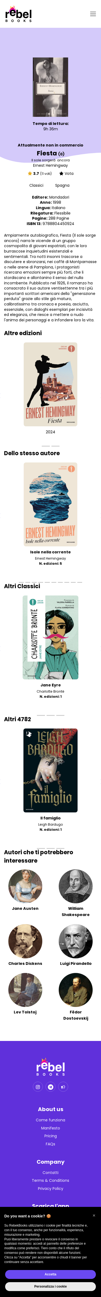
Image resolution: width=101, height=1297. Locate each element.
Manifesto (50, 1128)
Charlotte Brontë (50, 691)
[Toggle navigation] (92, 14)
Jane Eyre (50, 685)
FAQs (50, 1144)
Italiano (58, 207)
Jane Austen (25, 908)
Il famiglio (50, 818)
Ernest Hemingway (50, 165)
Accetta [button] (50, 1274)
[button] (94, 1215)
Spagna (62, 185)
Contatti (50, 1172)
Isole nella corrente (50, 552)
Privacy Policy (50, 1188)
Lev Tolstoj (25, 1012)
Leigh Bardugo (50, 824)
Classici (36, 185)
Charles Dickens (25, 963)
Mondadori (59, 197)
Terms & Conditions (50, 1180)
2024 (50, 432)
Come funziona (50, 1120)
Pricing (50, 1136)
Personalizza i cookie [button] (50, 1286)
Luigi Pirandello (76, 963)
